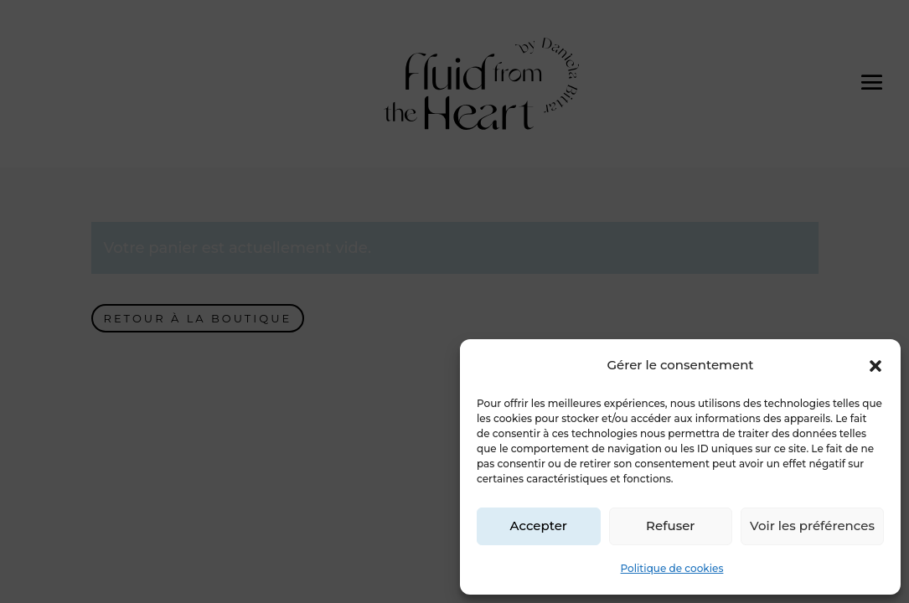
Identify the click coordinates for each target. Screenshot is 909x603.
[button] (875, 366)
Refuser (670, 525)
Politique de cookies (672, 568)
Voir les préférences (812, 525)
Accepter (538, 525)
